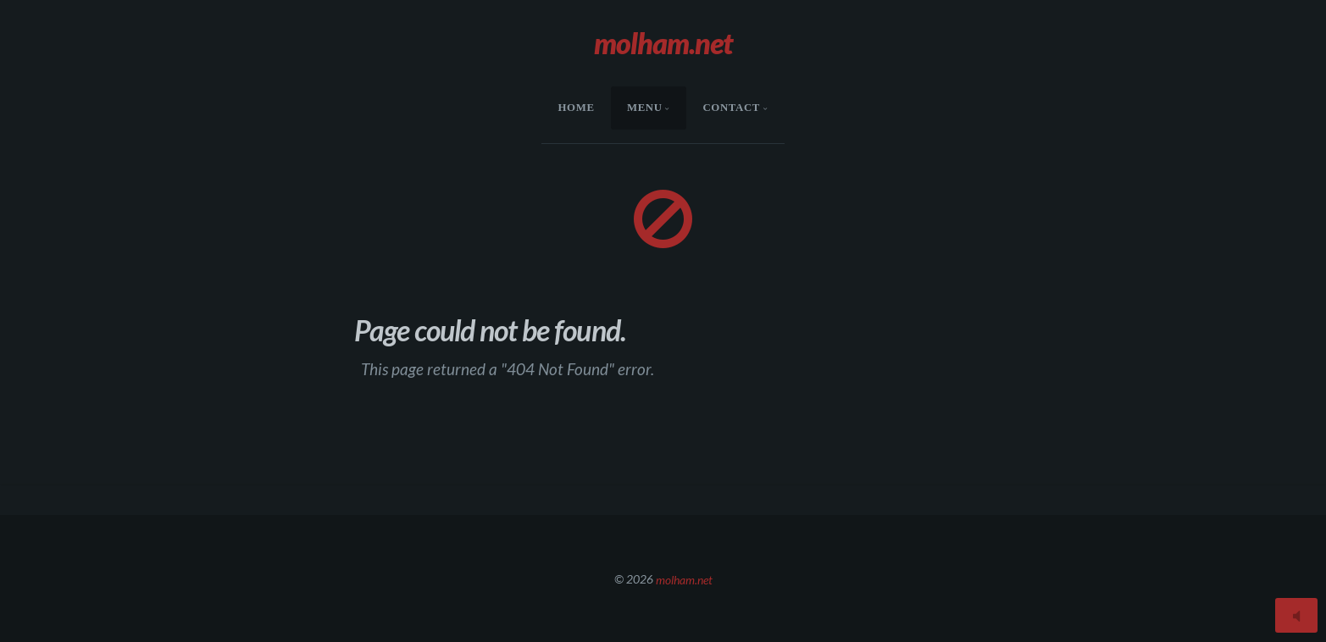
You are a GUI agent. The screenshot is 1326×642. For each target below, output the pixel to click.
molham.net (684, 579)
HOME (576, 107)
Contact (731, 107)
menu (645, 107)
